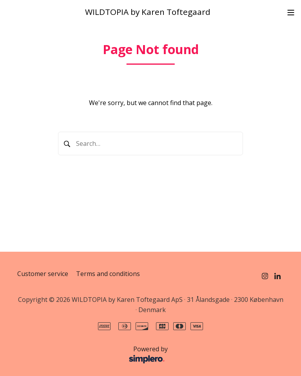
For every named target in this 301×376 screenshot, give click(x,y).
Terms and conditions (108, 273)
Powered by (94, 355)
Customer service (42, 273)
